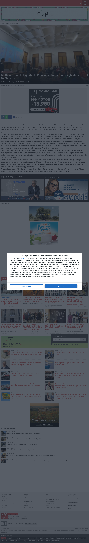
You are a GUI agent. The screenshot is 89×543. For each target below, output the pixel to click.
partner (23, 258)
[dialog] (44, 271)
